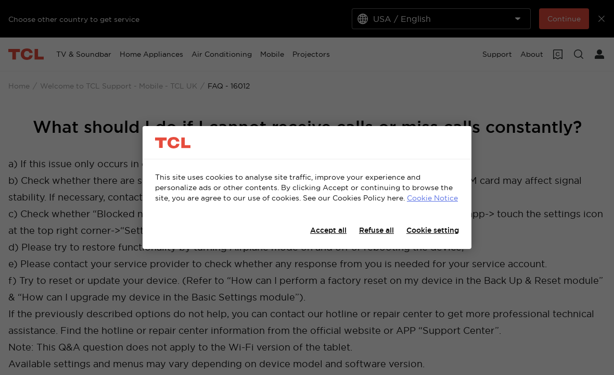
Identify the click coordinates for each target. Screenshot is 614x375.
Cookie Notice (432, 198)
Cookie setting (432, 230)
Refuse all (376, 230)
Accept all (328, 230)
